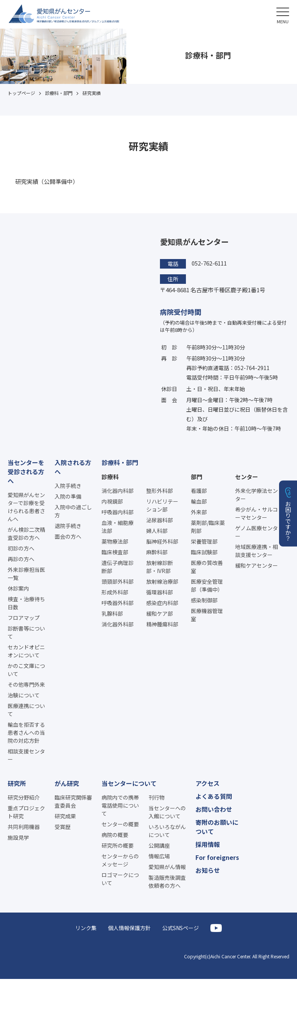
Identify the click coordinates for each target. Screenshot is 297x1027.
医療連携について (26, 710)
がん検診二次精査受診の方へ (26, 533)
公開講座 (159, 845)
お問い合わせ (213, 809)
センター (246, 477)
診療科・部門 (120, 462)
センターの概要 (120, 824)
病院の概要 (115, 835)
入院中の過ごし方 (73, 511)
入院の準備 (68, 496)
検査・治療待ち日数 (26, 603)
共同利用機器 (24, 827)
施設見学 (18, 837)
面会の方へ (68, 536)
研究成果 (65, 816)
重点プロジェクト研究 (26, 812)
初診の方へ (21, 548)
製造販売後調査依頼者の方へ (167, 881)
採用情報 (207, 844)
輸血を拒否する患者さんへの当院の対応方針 (26, 732)
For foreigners (217, 857)
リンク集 (86, 928)
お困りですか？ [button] (288, 521)
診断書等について (26, 632)
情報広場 (159, 856)
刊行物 (156, 797)
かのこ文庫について (26, 670)
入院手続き (68, 485)
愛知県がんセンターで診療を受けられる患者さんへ (26, 507)
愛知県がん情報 (167, 867)
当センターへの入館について (167, 812)
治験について (24, 695)
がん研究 (67, 783)
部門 (196, 477)
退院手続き (68, 526)
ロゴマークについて (120, 879)
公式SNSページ (180, 928)
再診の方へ (21, 559)
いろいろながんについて (167, 831)
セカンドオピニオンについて (26, 651)
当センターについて (129, 783)
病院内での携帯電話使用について (120, 805)
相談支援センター (26, 755)
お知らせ (207, 870)
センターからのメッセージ (120, 860)
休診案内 (18, 588)
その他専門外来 (26, 684)
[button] (282, 14)
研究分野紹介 (24, 797)
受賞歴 (63, 827)
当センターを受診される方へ (26, 471)
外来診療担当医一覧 (26, 573)
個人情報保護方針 (129, 928)
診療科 (110, 477)
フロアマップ (24, 617)
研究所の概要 (118, 845)
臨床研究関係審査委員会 (73, 801)
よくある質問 (213, 796)
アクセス (207, 783)
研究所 (17, 783)
